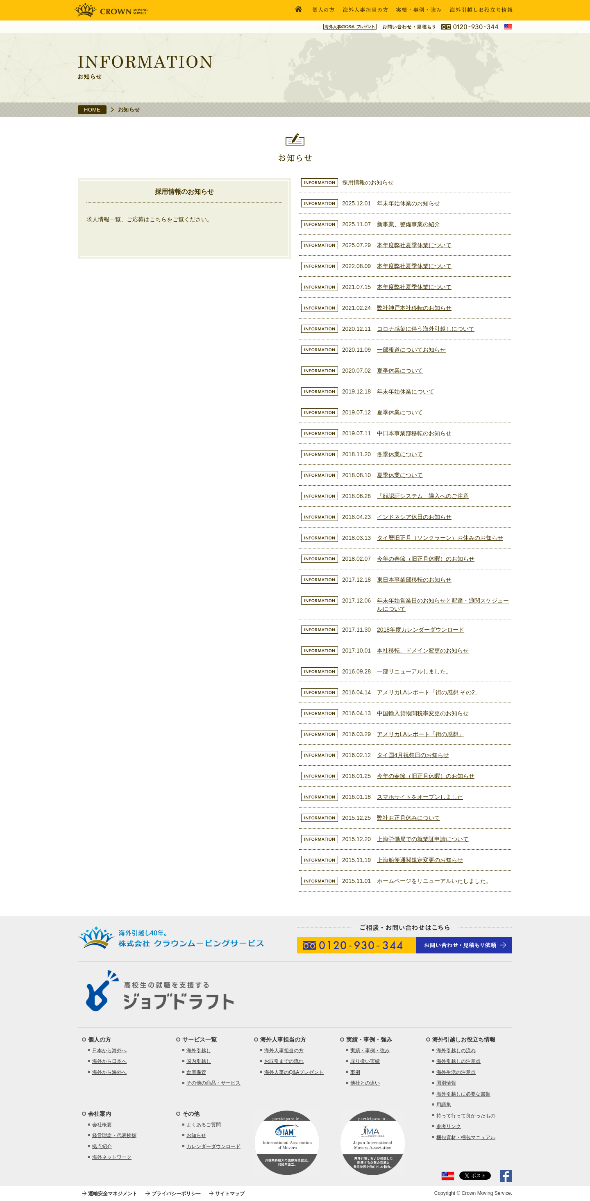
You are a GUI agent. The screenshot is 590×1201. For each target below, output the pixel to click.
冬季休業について (400, 454)
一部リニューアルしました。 (414, 671)
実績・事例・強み (370, 1050)
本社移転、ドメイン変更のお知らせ (423, 650)
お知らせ (196, 1135)
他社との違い (365, 1083)
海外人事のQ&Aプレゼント (294, 1072)
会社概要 (102, 1125)
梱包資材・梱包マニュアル (465, 1137)
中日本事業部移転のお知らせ (414, 433)
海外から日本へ (109, 1061)
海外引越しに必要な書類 (463, 1094)
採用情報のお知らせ (368, 182)
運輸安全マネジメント (112, 1193)
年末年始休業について (405, 391)
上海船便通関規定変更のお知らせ (420, 860)
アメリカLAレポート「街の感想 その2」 (429, 692)
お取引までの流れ (284, 1061)
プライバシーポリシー (176, 1193)
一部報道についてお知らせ (411, 349)
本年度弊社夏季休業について (414, 245)
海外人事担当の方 (284, 1050)
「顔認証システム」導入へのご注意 (423, 496)
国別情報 (446, 1083)
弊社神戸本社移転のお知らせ (414, 308)
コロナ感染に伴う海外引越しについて (425, 328)
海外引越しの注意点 (458, 1061)
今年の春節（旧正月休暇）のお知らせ (425, 558)
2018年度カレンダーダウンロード (420, 629)
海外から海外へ (109, 1072)
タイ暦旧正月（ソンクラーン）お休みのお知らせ (440, 538)
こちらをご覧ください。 (181, 219)
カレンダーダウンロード (213, 1146)
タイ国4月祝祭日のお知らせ (413, 755)
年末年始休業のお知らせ (408, 203)
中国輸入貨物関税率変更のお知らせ (423, 713)
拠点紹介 (102, 1146)
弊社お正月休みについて (408, 817)
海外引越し (198, 1050)
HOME (92, 110)
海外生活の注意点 (456, 1072)
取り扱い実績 (365, 1061)
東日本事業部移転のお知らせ (414, 579)
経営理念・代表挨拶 (114, 1135)
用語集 (443, 1105)
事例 (355, 1072)
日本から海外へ (109, 1050)
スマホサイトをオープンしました (420, 797)
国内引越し (198, 1061)
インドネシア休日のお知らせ (414, 517)
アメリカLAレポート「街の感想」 (420, 734)
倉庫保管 (196, 1072)
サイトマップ (230, 1193)
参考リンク (448, 1126)
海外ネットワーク (112, 1157)
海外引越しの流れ (456, 1050)
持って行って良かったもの (465, 1116)
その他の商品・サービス (213, 1083)
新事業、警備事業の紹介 (408, 224)
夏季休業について (400, 370)
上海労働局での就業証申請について (423, 839)
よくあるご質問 (203, 1125)
